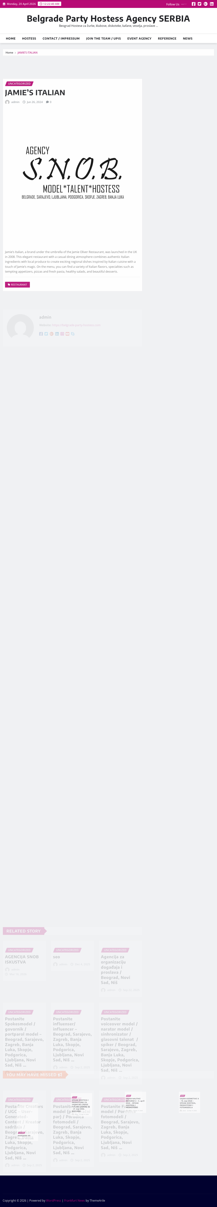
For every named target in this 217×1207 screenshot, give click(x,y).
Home (11, 38)
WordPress (53, 1201)
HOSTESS (29, 38)
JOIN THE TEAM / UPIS (103, 38)
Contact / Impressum (61, 38)
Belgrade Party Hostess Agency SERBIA (108, 18)
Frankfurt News (74, 1201)
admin (15, 138)
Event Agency (139, 38)
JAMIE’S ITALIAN (28, 53)
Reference (167, 38)
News (188, 38)
